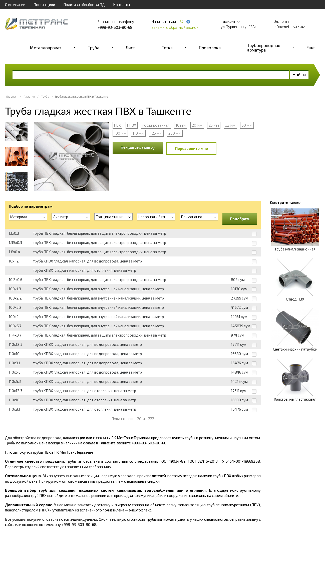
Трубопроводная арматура (263, 47)
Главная (11, 96)
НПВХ (131, 125)
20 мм (197, 125)
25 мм (214, 125)
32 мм (230, 125)
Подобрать (240, 218)
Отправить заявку (138, 148)
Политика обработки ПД (84, 4)
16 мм (181, 125)
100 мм (120, 133)
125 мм (156, 133)
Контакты (121, 4)
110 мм (138, 133)
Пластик (29, 96)
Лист (130, 47)
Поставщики (44, 4)
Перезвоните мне (191, 148)
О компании (15, 4)
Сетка (167, 47)
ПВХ (117, 125)
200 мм (174, 133)
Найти (299, 74)
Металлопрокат (45, 47)
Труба (93, 47)
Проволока (210, 47)
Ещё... (311, 47)
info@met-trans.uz (289, 26)
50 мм (247, 125)
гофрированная (155, 125)
